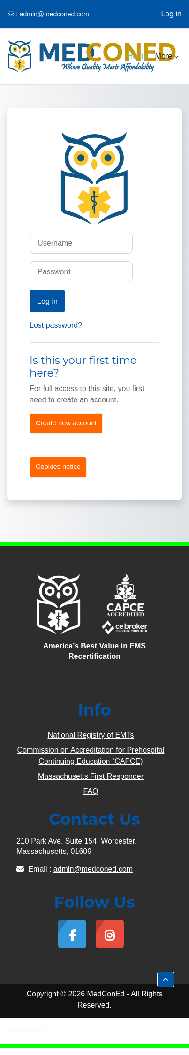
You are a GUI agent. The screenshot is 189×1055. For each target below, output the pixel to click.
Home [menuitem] (138, 56)
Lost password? (56, 325)
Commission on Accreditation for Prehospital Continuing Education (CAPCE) (91, 755)
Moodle (61, 1031)
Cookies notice (58, 466)
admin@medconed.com (54, 14)
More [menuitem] (163, 56)
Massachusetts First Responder (91, 776)
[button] (165, 979)
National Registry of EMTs (90, 735)
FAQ (90, 791)
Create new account (66, 423)
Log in (171, 14)
